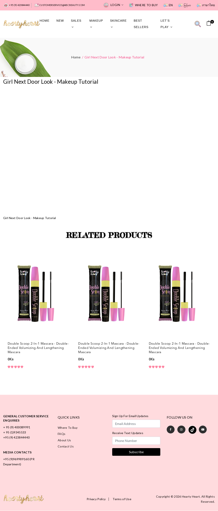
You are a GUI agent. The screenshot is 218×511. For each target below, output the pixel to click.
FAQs (61, 434)
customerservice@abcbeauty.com (59, 5)
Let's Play (166, 24)
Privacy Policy (96, 499)
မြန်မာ (184, 5)
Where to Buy (143, 5)
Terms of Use (122, 499)
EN (168, 5)
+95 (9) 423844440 (16, 5)
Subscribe (136, 452)
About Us (64, 440)
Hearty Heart (191, 496)
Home (44, 21)
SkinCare (118, 23)
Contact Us (66, 447)
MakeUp (96, 23)
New (60, 21)
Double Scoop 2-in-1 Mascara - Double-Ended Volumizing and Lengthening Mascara (38, 348)
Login (113, 5)
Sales (76, 23)
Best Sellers (141, 24)
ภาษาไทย (206, 5)
